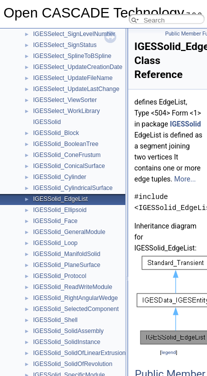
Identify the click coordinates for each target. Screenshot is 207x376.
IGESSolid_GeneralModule (69, 232)
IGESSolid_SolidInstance (66, 342)
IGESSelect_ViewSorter (65, 100)
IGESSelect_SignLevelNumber (74, 34)
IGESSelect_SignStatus (65, 45)
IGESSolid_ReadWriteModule (72, 287)
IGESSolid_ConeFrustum (67, 155)
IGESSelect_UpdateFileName (73, 78)
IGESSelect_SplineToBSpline (72, 56)
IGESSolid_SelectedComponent (76, 309)
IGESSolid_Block (56, 133)
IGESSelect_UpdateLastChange (76, 89)
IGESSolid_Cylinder (59, 177)
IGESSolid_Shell (55, 320)
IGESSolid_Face (55, 221)
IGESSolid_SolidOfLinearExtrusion (79, 353)
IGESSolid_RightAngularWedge (75, 298)
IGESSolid (47, 122)
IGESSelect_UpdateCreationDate (77, 67)
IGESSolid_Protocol (59, 276)
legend (168, 352)
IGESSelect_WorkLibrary (66, 111)
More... (184, 179)
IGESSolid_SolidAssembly (68, 331)
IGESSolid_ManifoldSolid (66, 254)
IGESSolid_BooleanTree (65, 144)
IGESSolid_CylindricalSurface (73, 188)
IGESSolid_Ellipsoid (60, 210)
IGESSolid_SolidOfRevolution (72, 364)
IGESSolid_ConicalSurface (69, 166)
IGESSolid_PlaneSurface (66, 265)
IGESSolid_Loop (55, 243)
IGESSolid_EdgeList (60, 199)
